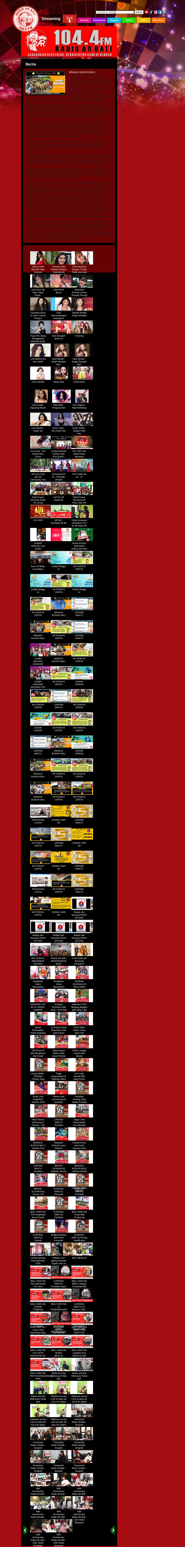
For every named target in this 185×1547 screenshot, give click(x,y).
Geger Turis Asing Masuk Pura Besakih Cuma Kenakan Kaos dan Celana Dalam (82, 1125)
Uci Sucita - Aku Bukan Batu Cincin (41, 453)
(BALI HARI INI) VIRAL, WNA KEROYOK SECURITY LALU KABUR (82, 1331)
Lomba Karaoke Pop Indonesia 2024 (41, 1260)
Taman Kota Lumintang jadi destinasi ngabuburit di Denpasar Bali (61, 1101)
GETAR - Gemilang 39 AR (61, 520)
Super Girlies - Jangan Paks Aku (82, 430)
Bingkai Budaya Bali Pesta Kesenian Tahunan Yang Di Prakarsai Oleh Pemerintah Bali (61, 1242)
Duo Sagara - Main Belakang (82, 405)
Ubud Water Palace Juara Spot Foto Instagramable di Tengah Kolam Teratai (82, 1033)
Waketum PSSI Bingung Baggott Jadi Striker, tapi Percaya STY (82, 1007)
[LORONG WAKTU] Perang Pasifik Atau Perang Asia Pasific (82, 1239)
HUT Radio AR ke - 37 (82, 474)
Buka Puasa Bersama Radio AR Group (41, 499)
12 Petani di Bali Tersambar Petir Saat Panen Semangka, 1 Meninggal (61, 1032)
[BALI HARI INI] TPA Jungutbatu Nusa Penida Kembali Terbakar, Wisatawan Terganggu (41, 1219)
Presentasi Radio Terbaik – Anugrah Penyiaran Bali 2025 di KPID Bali (82, 1425)
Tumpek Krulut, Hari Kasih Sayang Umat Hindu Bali (82, 1145)
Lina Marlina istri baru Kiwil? (41, 359)
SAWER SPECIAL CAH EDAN (41, 545)
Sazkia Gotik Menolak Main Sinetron (41, 268)
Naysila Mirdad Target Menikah (82, 313)
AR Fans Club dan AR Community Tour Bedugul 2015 (41, 477)
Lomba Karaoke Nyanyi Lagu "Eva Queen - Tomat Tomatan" (61, 454)
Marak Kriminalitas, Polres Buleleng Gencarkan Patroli (41, 1032)
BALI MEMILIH (82, 1257)
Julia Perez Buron (61, 290)
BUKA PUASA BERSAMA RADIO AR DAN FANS (82, 546)
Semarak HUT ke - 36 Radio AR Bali (61, 476)
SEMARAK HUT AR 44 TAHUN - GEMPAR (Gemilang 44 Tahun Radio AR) (41, 1010)
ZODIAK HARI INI (61, 820)
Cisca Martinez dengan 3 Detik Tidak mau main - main (82, 269)
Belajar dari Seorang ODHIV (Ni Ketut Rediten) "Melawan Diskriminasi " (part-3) (61, 942)
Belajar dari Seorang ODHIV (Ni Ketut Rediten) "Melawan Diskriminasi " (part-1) (82, 919)
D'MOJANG (82, 381)
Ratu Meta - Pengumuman (61, 405)
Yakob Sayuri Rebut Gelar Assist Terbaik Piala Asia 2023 (61, 1053)
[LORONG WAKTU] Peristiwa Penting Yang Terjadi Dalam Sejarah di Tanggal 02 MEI (61, 1196)
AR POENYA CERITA (82, 566)
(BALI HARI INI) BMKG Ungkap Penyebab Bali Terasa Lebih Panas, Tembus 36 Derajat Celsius (82, 1288)
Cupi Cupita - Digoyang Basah (41, 405)
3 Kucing (82, 334)
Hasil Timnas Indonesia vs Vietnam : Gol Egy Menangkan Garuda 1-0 (41, 1124)
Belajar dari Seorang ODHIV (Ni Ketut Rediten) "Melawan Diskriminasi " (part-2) (41, 942)
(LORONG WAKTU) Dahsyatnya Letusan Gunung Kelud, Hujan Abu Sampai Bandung (61, 1334)
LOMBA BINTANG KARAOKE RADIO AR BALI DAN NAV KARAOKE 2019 (41, 664)
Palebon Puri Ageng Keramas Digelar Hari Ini (61, 1260)
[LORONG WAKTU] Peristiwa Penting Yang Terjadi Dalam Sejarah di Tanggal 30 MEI (61, 1219)
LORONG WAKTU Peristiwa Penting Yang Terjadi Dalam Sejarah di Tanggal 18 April (41, 1173)
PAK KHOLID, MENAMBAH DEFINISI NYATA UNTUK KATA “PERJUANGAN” (41, 964)
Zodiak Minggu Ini (61, 566)
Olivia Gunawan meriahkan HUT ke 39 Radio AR (82, 522)
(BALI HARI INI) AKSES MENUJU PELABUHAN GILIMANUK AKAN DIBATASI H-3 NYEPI (61, 1357)
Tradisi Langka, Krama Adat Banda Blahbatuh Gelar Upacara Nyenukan (82, 1056)
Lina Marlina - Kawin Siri (41, 428)
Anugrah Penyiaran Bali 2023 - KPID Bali (61, 1006)
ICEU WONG (41, 381)
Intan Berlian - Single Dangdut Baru (61, 360)
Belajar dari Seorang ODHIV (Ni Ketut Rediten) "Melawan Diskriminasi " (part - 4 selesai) (82, 942)
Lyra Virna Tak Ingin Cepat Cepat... (41, 291)
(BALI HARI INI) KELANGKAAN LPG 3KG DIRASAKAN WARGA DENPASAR (41, 1287)
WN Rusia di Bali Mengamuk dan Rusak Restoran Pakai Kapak (41, 1055)
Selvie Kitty (61, 381)
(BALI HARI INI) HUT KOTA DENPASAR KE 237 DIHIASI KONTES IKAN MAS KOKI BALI (41, 1356)
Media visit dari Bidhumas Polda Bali (61, 1375)
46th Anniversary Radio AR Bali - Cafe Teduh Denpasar (41, 1493)
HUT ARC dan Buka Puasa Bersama (82, 453)
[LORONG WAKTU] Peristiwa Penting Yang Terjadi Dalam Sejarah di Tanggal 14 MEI (82, 1196)
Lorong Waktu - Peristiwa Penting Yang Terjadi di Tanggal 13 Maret (41, 1079)
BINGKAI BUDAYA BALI (61, 612)
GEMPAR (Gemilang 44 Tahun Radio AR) (82, 984)
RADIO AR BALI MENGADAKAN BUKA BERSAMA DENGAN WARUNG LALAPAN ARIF (61, 965)
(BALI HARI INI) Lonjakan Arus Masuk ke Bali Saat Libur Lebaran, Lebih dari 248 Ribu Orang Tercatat (82, 1357)
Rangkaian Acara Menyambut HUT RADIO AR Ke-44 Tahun (41, 986)
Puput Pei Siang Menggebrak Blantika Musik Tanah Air (41, 338)
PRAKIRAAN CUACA (41, 820)
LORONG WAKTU (82, 612)
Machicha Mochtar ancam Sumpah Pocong (82, 291)
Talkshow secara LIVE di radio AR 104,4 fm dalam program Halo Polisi (61, 1401)
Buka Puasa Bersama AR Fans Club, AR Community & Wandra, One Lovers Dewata (82, 503)
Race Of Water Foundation (41, 566)
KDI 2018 (41, 519)
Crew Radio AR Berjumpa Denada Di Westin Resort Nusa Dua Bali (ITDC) (82, 964)
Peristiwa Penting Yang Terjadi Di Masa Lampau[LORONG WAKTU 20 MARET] (82, 1102)
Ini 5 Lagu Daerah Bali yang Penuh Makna (82, 1076)
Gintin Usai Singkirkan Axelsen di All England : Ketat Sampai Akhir (41, 1101)
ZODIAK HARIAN (82, 682)
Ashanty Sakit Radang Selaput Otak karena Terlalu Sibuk (61, 269)
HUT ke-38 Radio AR (61, 497)
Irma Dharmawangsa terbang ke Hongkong (61, 315)
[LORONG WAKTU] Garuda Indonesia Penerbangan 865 (41, 1240)
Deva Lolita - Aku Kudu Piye (61, 428)
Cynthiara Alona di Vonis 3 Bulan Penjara (41, 314)
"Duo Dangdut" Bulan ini (61, 336)
